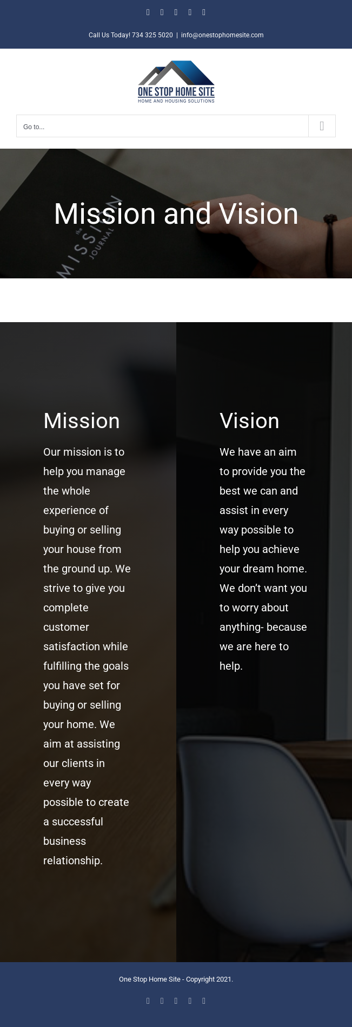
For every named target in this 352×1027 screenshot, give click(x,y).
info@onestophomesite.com (222, 35)
